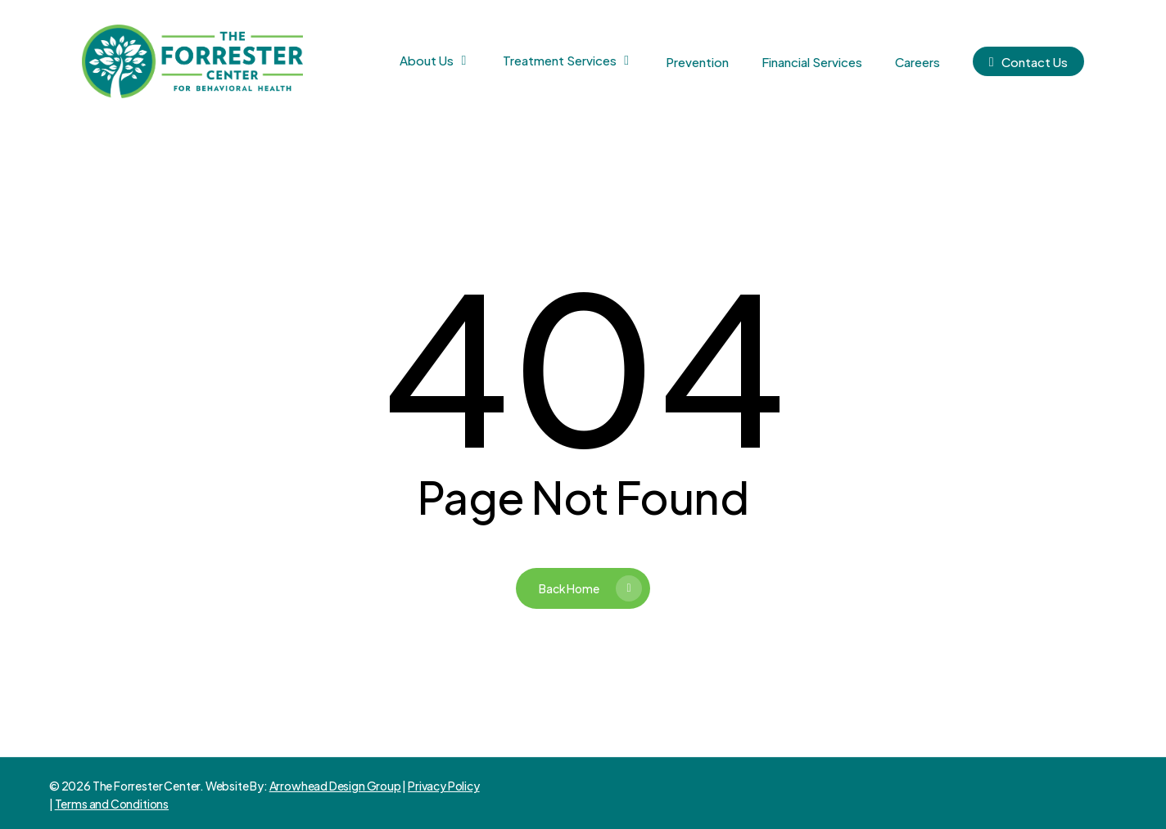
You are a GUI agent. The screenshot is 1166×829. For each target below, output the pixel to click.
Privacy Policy (443, 785)
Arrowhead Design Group (335, 785)
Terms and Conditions (112, 803)
